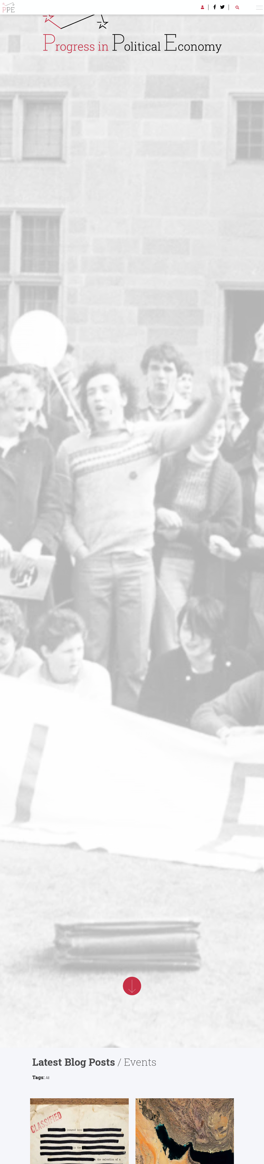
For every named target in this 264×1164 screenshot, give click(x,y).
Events (140, 1061)
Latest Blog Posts (73, 1061)
